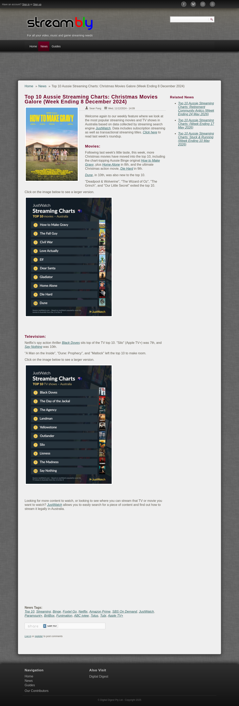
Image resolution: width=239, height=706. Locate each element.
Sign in (26, 4)
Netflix (83, 611)
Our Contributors (36, 690)
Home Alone (107, 164)
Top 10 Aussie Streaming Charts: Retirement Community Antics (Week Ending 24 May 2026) (196, 109)
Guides (56, 46)
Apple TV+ (115, 615)
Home (33, 46)
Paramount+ (33, 615)
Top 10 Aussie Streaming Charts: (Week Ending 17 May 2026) (196, 124)
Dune (85, 175)
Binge (57, 611)
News (44, 46)
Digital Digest (98, 676)
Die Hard (108, 168)
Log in (28, 636)
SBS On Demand (124, 611)
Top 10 (29, 611)
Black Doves (71, 342)
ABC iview (81, 615)
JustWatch (89, 128)
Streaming (43, 611)
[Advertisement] (96, 67)
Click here (136, 132)
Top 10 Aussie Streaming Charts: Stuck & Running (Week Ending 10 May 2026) (196, 139)
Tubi (103, 615)
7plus (94, 615)
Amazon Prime (99, 611)
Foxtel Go (70, 611)
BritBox (49, 615)
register (39, 636)
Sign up (37, 4)
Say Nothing (33, 346)
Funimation (64, 615)
